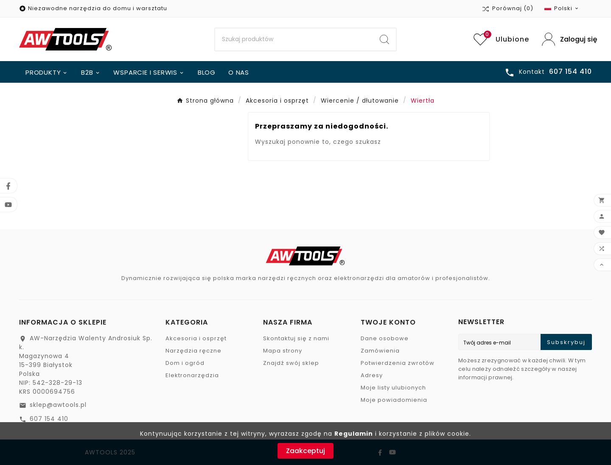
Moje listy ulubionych (393, 388)
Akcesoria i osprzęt (196, 338)
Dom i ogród (185, 363)
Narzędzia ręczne (193, 351)
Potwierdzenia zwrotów (397, 363)
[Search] (294, 39)
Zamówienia (380, 351)
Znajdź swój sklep (291, 363)
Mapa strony (282, 351)
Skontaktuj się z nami (296, 338)
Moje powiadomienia (394, 400)
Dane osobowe (385, 338)
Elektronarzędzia (192, 375)
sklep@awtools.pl (58, 405)
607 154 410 (49, 419)
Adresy (372, 375)
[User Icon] (567, 39)
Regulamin (353, 433)
